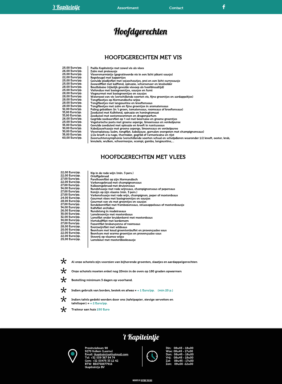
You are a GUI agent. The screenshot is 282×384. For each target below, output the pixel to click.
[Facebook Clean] (223, 6)
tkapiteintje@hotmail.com (111, 354)
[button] (128, 8)
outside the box (146, 380)
